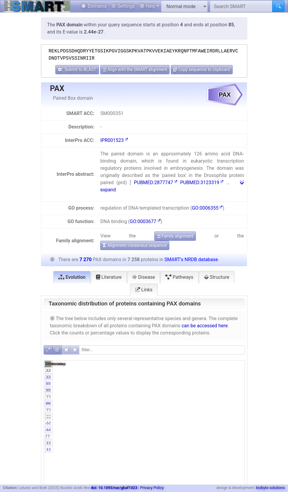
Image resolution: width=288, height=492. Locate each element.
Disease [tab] (143, 277)
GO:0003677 (145, 221)
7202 (193, 396)
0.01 (208, 442)
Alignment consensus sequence (135, 245)
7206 (221, 410)
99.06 (235, 396)
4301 (193, 423)
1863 (221, 416)
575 (223, 436)
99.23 (207, 396)
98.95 (235, 410)
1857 (193, 416)
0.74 (208, 383)
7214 (221, 396)
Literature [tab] (109, 277)
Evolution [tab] (72, 277)
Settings (123, 6)
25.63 (235, 416)
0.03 (208, 370)
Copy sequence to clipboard (201, 69)
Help (148, 6)
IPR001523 (114, 140)
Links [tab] (144, 290)
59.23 (235, 423)
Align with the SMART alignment (135, 69)
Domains (93, 6)
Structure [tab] (216, 277)
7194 (193, 410)
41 (195, 429)
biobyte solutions (270, 487)
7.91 (208, 436)
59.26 (207, 423)
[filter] (162, 350)
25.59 (207, 416)
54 (195, 383)
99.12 (207, 410)
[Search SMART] (241, 6)
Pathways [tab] (179, 277)
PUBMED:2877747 (155, 182)
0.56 (208, 429)
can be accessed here (205, 325)
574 (194, 436)
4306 (221, 423)
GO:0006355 (207, 208)
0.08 (208, 403)
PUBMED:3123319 (201, 182)
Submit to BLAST (77, 69)
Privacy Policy (152, 487)
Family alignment (175, 236)
